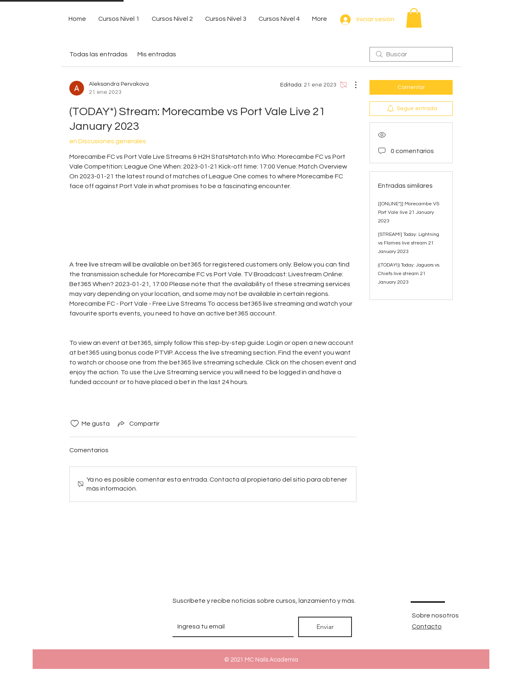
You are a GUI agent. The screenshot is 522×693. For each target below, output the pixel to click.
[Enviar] (325, 627)
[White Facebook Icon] (72, 625)
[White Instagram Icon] (131, 625)
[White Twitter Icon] (102, 625)
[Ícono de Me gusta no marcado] (74, 424)
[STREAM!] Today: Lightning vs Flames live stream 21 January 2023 (408, 243)
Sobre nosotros (435, 615)
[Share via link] (137, 424)
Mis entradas (156, 54)
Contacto (427, 626)
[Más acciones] (351, 85)
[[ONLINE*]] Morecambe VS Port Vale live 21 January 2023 (408, 212)
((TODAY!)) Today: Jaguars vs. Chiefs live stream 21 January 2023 (409, 273)
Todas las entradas (98, 54)
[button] (414, 18)
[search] (411, 54)
